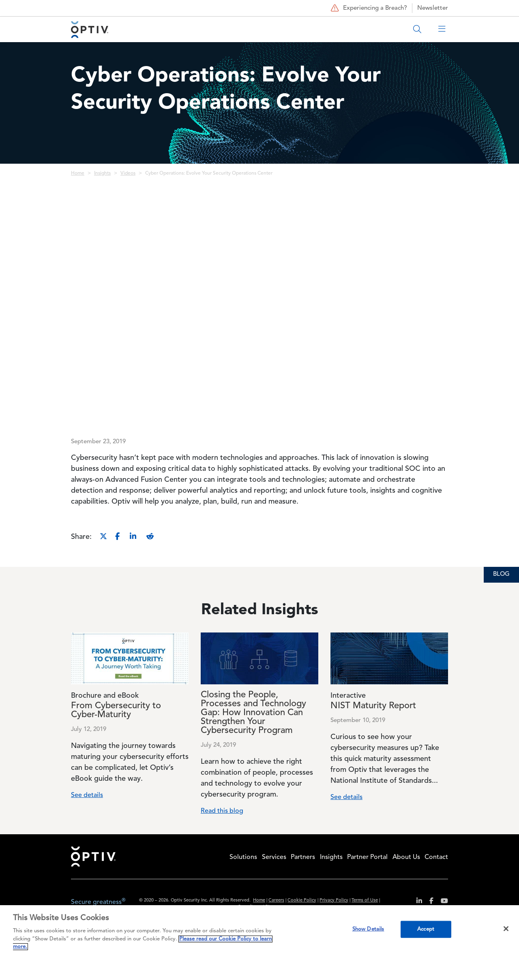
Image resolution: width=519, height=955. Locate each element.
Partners (303, 857)
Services (274, 857)
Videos (127, 173)
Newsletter (432, 8)
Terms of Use (365, 900)
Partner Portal (367, 857)
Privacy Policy (334, 900)
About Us (406, 857)
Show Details (368, 929)
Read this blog (222, 811)
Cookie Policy (301, 900)
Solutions (243, 857)
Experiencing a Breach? (368, 8)
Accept (425, 929)
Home (77, 173)
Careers (276, 900)
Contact (436, 857)
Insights (102, 173)
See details (87, 795)
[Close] (506, 929)
